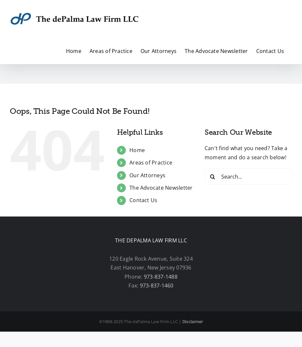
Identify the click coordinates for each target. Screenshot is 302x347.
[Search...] (248, 176)
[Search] (213, 176)
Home (137, 150)
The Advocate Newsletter (161, 187)
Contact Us (143, 200)
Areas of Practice (150, 162)
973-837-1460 (157, 285)
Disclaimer (192, 321)
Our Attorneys (147, 175)
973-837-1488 (160, 276)
